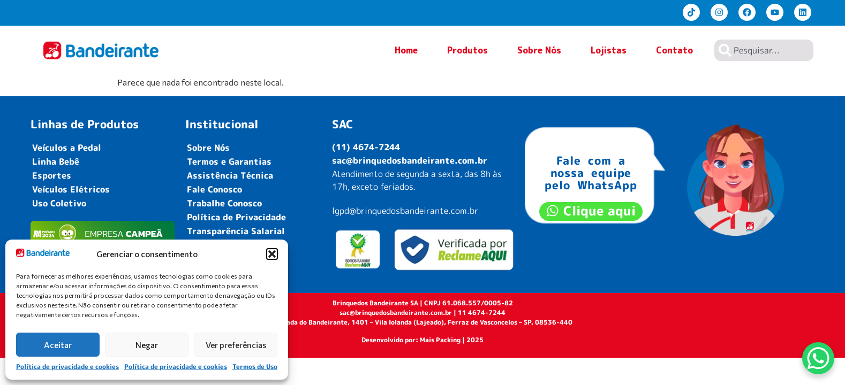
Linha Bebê (55, 161)
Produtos (467, 52)
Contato (674, 52)
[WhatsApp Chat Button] (818, 358)
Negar (146, 345)
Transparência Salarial (236, 231)
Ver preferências (236, 345)
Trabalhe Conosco (224, 203)
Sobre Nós (539, 50)
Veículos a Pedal (66, 147)
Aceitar (58, 345)
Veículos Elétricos (71, 189)
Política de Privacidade (236, 217)
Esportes (51, 175)
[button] (272, 254)
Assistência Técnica (230, 175)
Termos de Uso (254, 366)
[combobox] (763, 50)
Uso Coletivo (59, 203)
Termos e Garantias (229, 161)
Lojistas (609, 50)
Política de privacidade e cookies (67, 366)
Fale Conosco (214, 189)
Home (406, 50)
